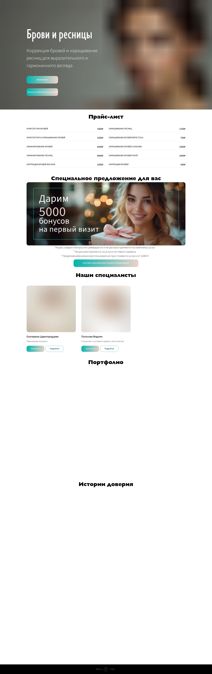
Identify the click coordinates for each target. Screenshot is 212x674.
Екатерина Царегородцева (42, 337)
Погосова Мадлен (91, 337)
